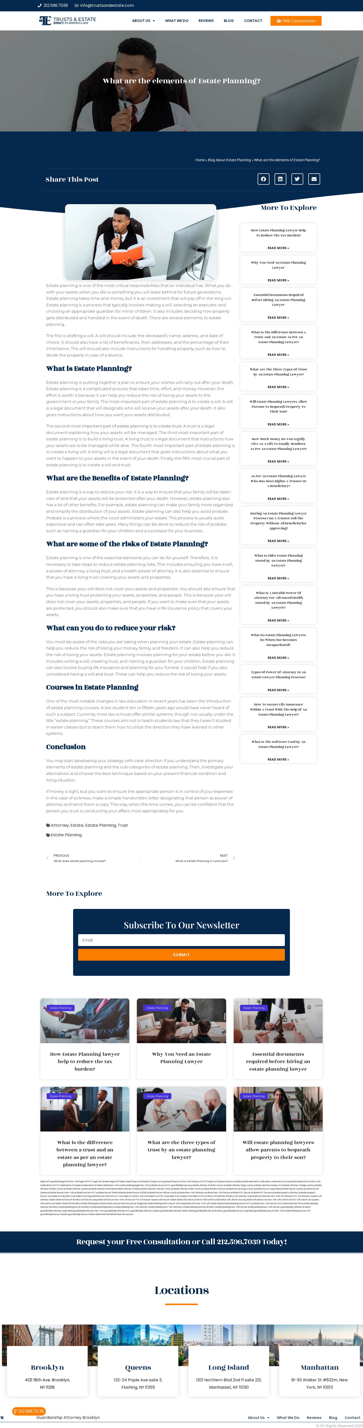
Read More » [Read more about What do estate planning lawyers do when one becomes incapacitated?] (278, 658)
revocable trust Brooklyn (59, 1196)
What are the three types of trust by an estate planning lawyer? (278, 372)
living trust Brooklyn (141, 1181)
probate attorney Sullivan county (155, 1189)
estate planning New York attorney (131, 1207)
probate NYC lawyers (261, 1192)
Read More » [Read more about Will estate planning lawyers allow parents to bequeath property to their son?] (278, 424)
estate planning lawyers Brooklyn (74, 1207)
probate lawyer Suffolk (135, 1192)
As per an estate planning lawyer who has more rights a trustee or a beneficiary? (279, 481)
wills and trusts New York (265, 1199)
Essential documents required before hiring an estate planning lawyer (278, 299)
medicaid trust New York (309, 1181)
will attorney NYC (289, 1196)
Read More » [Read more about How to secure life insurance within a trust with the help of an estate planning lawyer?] (278, 727)
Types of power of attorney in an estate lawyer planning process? (278, 675)
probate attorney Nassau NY (267, 1185)
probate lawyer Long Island (267, 1189)
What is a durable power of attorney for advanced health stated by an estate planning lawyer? (278, 600)
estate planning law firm (70, 23)
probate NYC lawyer (241, 1192)
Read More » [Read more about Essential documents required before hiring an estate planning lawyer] (278, 317)
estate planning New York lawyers (264, 1207)
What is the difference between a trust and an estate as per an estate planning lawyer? (278, 337)
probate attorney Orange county (297, 1185)
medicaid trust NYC (49, 1185)
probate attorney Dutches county (207, 1185)
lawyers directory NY (108, 1196)
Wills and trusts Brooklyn (214, 1199)
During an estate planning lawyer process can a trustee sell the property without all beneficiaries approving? (278, 521)
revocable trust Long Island (84, 1196)
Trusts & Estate (74, 19)
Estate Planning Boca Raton (93, 1203)
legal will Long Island (50, 1181)
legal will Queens (101, 1181)
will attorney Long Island (246, 1196)
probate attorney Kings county (238, 1185)
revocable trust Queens (175, 1196)
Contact (253, 20)
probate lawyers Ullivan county (162, 1192)
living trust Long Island (160, 1181)
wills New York (198, 1203)
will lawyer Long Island (92, 1199)
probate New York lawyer (217, 1192)
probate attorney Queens (76, 1189)
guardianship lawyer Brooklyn (209, 1210)
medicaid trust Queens (71, 1185)
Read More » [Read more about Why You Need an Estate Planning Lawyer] (278, 280)
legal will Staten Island (120, 1181)
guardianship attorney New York (88, 1210)
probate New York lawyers (265, 1203)
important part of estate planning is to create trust (132, 426)
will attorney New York (269, 1196)
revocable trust (195, 1196)
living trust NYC (199, 1181)
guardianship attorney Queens (145, 1210)
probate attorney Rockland (102, 1189)
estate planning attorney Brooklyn (199, 1207)
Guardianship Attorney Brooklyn (68, 1416)
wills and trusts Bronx (193, 1199)
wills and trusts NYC (286, 1199)
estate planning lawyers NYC (237, 1203)
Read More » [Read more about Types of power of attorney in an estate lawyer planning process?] (278, 690)
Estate (77, 825)
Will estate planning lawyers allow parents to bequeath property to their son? (278, 406)
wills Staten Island (214, 1203)
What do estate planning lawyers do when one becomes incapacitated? (278, 640)
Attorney (60, 825)
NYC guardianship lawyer (178, 1185)
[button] (263, 179)
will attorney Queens (308, 1196)
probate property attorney (285, 1192)
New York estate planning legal (124, 1185)
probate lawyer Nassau (292, 1189)
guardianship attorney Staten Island (177, 1210)
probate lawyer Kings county (240, 1189)
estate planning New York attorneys (165, 1207)
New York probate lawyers (153, 1185)
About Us (143, 20)
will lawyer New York (113, 1199)
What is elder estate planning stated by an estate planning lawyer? (278, 560)
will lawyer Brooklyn (71, 1199)
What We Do (177, 20)
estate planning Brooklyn (102, 1207)
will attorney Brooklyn (224, 1196)
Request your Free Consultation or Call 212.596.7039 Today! (181, 1241)
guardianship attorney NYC (117, 1210)
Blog (229, 20)
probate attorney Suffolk (127, 1189)
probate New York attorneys (191, 1192)
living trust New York (181, 1181)
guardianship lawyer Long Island (238, 1210)
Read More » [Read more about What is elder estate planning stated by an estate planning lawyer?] (278, 578)
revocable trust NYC (154, 1196)
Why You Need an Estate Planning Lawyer (278, 265)
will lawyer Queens (149, 1199)
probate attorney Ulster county (186, 1189)
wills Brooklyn (74, 1203)
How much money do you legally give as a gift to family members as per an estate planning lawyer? (278, 444)
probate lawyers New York (61, 1192)
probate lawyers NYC (85, 1192)
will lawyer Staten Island (170, 1199)
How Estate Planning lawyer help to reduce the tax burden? (278, 233)
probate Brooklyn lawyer (213, 1189)
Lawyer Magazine (138, 1203)
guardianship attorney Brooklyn (296, 1207)
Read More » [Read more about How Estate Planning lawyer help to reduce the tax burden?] (278, 248)
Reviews (206, 20)
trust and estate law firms (290, 1203)
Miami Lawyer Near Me (118, 1203)
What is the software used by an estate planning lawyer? (279, 744)
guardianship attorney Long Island (56, 1210)
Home (200, 160)
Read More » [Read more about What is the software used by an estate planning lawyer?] (278, 759)
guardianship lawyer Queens (54, 1214)
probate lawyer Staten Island (110, 1192)
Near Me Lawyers (124, 1214)
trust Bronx (208, 1196)
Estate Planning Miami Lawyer (161, 1203)
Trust (123, 825)
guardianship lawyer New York (269, 1210)
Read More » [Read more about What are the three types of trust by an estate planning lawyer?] (278, 387)
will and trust (100, 674)
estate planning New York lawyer (231, 1207)
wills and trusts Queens (308, 1199)
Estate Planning (100, 825)
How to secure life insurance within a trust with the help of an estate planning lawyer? (278, 709)
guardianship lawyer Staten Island (84, 1214)
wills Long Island (183, 1203)
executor (208, 305)
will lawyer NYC (132, 1199)
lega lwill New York (69, 1181)
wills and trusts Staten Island (53, 1203)
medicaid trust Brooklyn (259, 1181)
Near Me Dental (108, 1214)
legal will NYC (86, 1181)
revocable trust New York (131, 1196)
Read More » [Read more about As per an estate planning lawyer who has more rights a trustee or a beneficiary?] (278, 499)
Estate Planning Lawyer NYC (297, 1210)
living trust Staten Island (236, 1181)
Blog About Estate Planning (229, 160)
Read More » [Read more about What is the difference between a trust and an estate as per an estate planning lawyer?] (278, 355)
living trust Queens (216, 1181)
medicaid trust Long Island (283, 1181)
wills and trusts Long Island (239, 1199)
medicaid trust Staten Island (95, 1185)
